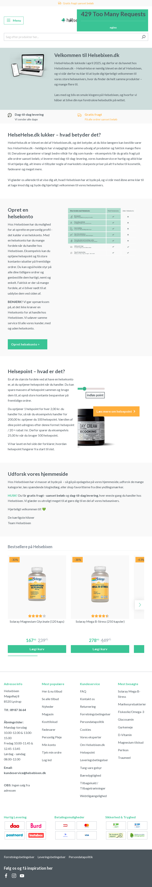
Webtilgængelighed (93, 796)
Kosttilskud (49, 722)
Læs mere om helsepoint (116, 411)
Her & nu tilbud (52, 691)
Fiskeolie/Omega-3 (131, 712)
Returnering (88, 706)
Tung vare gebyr (91, 768)
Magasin (48, 714)
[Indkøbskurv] (112, 20)
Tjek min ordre (52, 752)
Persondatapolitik (92, 722)
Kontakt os (87, 699)
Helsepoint (87, 752)
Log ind (47, 760)
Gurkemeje (125, 727)
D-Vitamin (125, 735)
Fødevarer (48, 729)
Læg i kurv (37, 649)
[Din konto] (70, 20)
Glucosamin (126, 719)
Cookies (85, 729)
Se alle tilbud (50, 699)
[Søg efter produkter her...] (71, 37)
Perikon (123, 750)
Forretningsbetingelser (95, 714)
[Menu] (14, 20)
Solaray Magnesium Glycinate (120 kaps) (37, 621)
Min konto (49, 745)
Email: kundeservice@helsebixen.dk (19, 770)
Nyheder (48, 706)
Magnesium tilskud (130, 742)
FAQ (83, 691)
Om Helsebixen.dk (92, 745)
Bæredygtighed (90, 775)
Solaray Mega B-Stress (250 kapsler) (100, 621)
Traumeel (124, 757)
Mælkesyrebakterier (132, 704)
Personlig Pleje (52, 737)
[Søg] (143, 37)
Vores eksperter (90, 737)
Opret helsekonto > (27, 344)
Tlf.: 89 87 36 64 (15, 710)
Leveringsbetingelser (94, 760)
